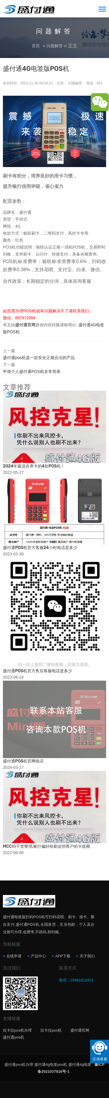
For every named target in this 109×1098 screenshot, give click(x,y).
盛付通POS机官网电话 (23, 761)
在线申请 (14, 956)
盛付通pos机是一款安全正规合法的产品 (39, 357)
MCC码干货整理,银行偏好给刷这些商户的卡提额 (46, 846)
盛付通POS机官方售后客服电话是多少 (37, 670)
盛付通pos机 (13, 1037)
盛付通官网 (79, 1030)
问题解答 (55, 46)
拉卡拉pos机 (51, 1030)
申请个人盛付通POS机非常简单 (31, 371)
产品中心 (38, 956)
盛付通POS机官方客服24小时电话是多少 (40, 547)
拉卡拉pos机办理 (17, 1030)
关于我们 (87, 956)
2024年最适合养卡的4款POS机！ (34, 466)
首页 (36, 46)
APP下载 (62, 956)
